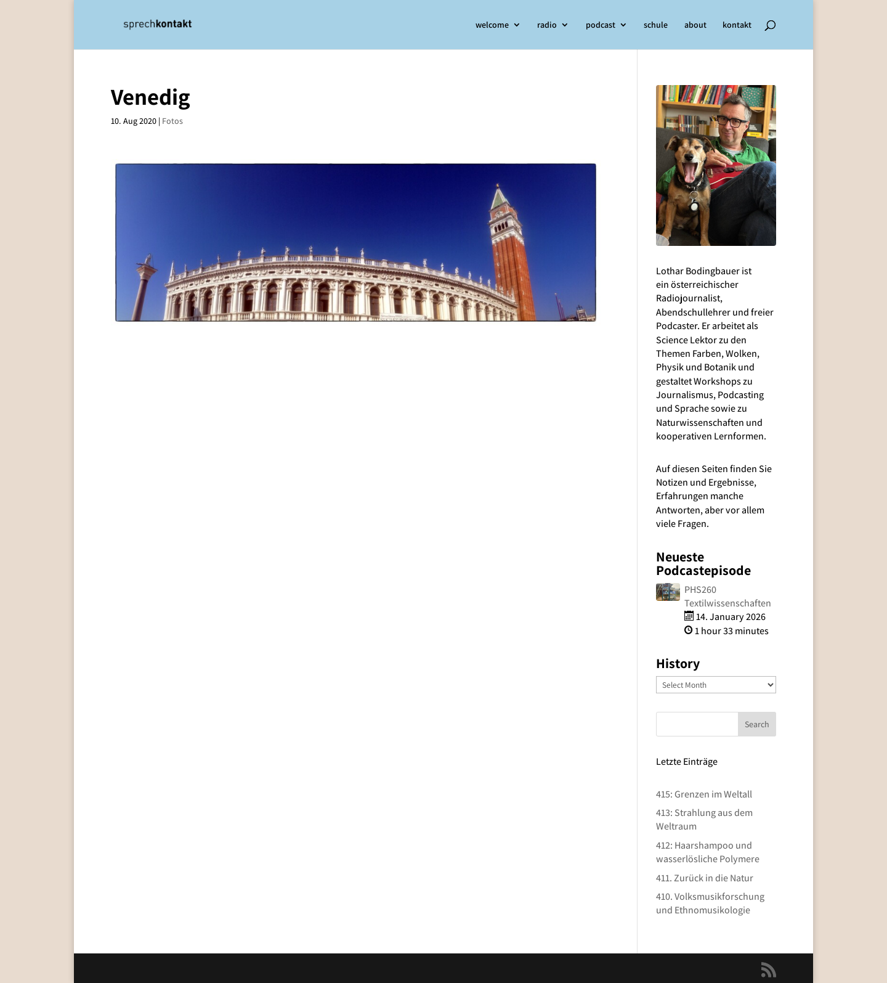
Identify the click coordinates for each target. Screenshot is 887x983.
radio (547, 25)
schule (656, 25)
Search (757, 724)
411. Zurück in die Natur (704, 877)
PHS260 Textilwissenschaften (727, 596)
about (695, 25)
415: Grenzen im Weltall (704, 794)
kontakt (737, 25)
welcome (492, 25)
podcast (600, 25)
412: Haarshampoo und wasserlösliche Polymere (707, 852)
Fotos (172, 120)
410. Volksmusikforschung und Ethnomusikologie (710, 903)
